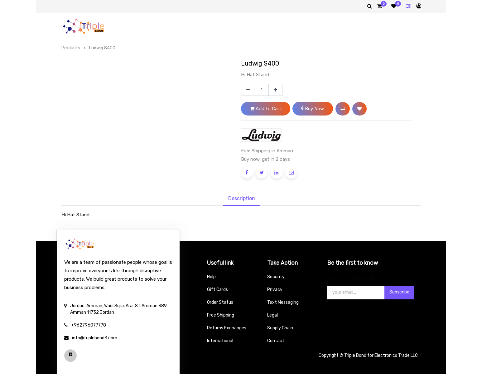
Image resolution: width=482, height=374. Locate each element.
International (220, 340)
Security (276, 276)
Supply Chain (280, 328)
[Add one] (275, 90)
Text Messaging (283, 302)
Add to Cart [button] (265, 108)
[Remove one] (248, 90)
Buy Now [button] (312, 108)
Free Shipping (220, 315)
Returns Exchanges (226, 328)
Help (211, 276)
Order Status (220, 302)
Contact (275, 340)
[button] (342, 109)
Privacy (274, 289)
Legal (272, 315)
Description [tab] (241, 198)
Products (70, 48)
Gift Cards (217, 289)
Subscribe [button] (399, 292)
